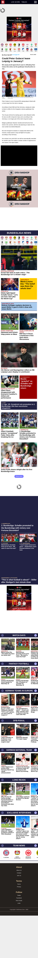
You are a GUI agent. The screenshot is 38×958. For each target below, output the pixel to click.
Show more (19, 507)
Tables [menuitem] (24, 2)
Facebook (19, 929)
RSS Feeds (19, 931)
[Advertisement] (19, 25)
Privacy (19, 917)
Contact (19, 904)
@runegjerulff (15, 46)
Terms (19, 915)
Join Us (19, 906)
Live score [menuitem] (15, 2)
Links (19, 934)
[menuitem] (3, 2)
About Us (19, 901)
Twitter (19, 926)
